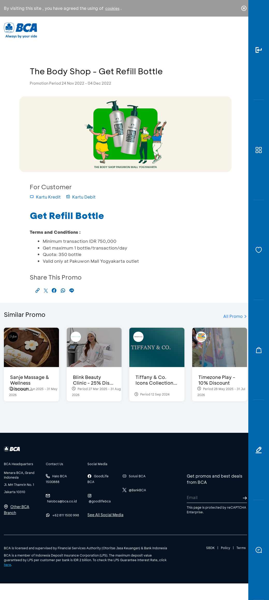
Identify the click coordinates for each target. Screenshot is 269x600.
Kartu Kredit (45, 197)
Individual (87, 32)
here (7, 564)
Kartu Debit (81, 197)
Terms (241, 548)
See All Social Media (105, 514)
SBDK (210, 548)
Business (117, 34)
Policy (225, 548)
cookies (112, 8)
